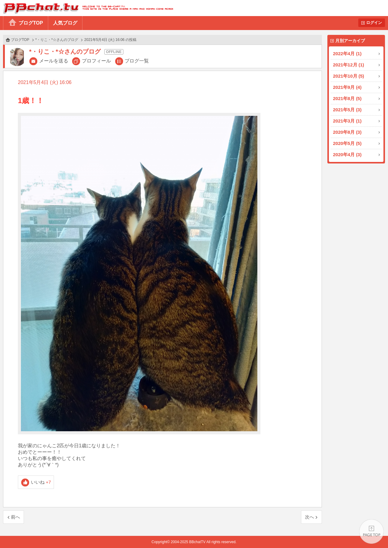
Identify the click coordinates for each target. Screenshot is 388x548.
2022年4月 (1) (347, 53)
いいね (41, 482)
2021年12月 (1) (348, 64)
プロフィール (96, 60)
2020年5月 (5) (347, 143)
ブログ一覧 (137, 60)
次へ (309, 516)
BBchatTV (86, 8)
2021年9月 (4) (347, 87)
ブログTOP (30, 22)
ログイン (374, 22)
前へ (15, 516)
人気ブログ (65, 22)
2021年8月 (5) (347, 98)
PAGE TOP (371, 531)
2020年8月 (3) (347, 132)
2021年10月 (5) (348, 76)
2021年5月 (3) (347, 109)
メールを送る (53, 60)
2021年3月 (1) (347, 120)
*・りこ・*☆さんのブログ (56, 40)
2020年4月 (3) (347, 154)
